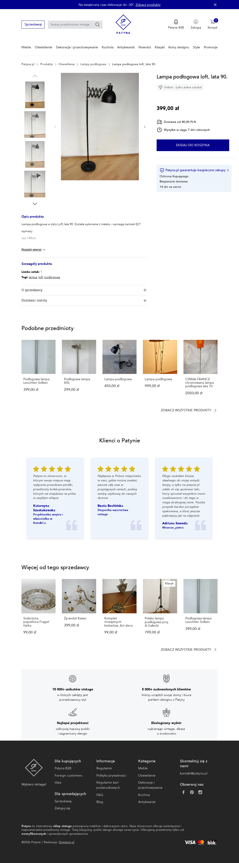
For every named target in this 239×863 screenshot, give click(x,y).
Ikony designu (178, 47)
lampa (33, 277)
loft (41, 277)
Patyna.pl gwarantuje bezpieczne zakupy (194, 170)
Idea (58, 782)
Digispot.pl (66, 842)
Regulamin (104, 768)
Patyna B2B (63, 768)
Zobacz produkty (148, 5)
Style (196, 47)
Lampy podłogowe (93, 64)
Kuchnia (107, 47)
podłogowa (52, 277)
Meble (26, 47)
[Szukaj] (97, 24)
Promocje (211, 47)
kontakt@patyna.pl (193, 773)
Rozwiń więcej (33, 249)
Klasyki (160, 47)
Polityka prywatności (111, 775)
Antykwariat (126, 47)
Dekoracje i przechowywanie (77, 47)
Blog (99, 802)
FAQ (99, 795)
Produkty (46, 64)
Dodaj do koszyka (193, 145)
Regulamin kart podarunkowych (108, 785)
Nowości (144, 47)
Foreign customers (68, 775)
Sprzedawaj (33, 24)
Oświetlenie (43, 47)
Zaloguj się (62, 808)
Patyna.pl (27, 64)
